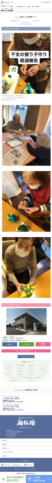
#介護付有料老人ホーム (16, 20)
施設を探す (5, 440)
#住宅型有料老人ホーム (39, 377)
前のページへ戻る (26, 356)
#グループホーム (31, 368)
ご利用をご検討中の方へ (8, 452)
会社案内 (4, 456)
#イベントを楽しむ (43, 371)
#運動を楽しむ (20, 368)
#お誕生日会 (31, 365)
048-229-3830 (11, 398)
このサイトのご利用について (31, 469)
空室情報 (4, 444)
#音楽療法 (9, 365)
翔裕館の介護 (5, 448)
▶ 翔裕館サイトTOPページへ (6, 5)
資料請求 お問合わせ (43, 344)
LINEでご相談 (26, 344)
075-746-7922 (11, 406)
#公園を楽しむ (31, 371)
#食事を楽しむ (9, 374)
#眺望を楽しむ (20, 371)
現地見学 (10, 344)
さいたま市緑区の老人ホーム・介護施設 (22, 6)
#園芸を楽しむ (31, 374)
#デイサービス (43, 374)
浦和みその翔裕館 (35, 6)
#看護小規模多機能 (20, 365)
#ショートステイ (43, 365)
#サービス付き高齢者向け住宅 (25, 377)
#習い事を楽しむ (26, 22)
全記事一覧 (32, 380)
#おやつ (9, 371)
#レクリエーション (12, 377)
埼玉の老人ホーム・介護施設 (7, 6)
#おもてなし (9, 368)
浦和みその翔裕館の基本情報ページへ (26, 351)
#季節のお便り (36, 20)
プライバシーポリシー (19, 469)
